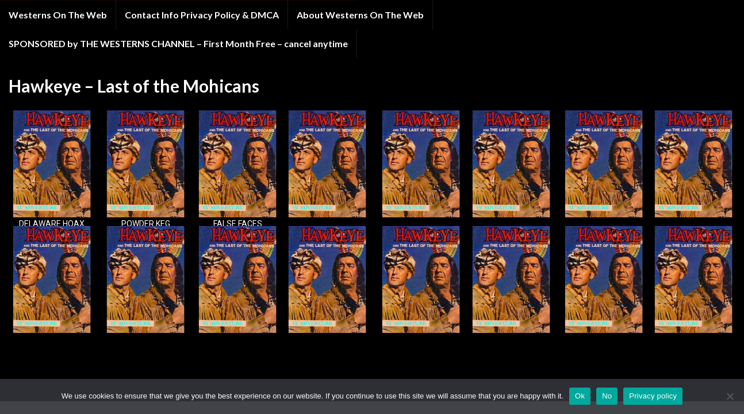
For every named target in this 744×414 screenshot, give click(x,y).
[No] (729, 396)
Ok (580, 396)
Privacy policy (653, 396)
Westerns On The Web (58, 14)
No (607, 396)
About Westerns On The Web (360, 14)
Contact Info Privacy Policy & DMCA (202, 14)
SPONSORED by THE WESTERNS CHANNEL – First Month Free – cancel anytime (178, 43)
